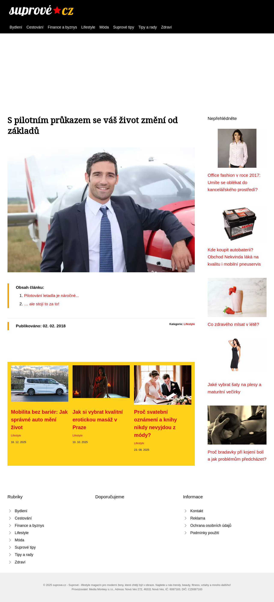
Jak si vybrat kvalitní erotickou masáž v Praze (98, 419)
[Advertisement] (137, 66)
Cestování (35, 27)
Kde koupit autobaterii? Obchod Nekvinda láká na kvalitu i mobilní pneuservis (234, 257)
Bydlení (16, 27)
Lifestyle (88, 27)
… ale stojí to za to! (41, 304)
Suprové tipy (123, 27)
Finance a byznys (62, 27)
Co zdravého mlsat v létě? (233, 324)
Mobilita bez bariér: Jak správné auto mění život (39, 419)
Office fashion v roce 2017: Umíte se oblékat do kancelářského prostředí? (234, 182)
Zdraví (166, 27)
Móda (104, 27)
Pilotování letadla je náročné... (51, 295)
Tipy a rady (147, 27)
